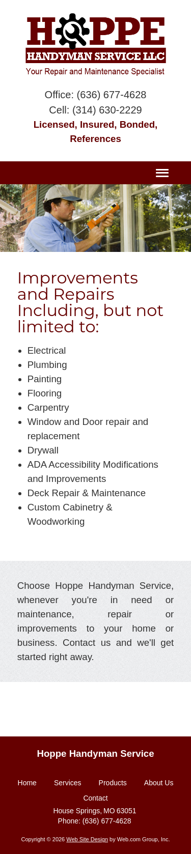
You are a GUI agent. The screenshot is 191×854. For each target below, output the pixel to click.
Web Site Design (87, 839)
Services (67, 783)
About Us (159, 783)
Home (27, 783)
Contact (95, 798)
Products (113, 783)
